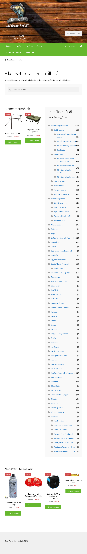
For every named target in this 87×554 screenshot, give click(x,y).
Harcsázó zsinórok (61, 429)
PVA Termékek (56, 377)
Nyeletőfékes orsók (61, 212)
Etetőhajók (55, 286)
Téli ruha (54, 403)
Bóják (53, 233)
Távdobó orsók (59, 220)
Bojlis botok (59, 130)
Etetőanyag (55, 277)
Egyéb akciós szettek (59, 260)
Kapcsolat (30, 53)
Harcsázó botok (60, 181)
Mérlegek (54, 342)
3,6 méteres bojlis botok (66, 141)
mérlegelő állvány (58, 351)
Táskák (54, 399)
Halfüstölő (55, 299)
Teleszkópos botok (61, 194)
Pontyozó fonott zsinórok (64, 447)
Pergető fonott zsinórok (63, 434)
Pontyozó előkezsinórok (63, 443)
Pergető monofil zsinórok (64, 438)
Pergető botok (60, 190)
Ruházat (54, 382)
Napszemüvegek (57, 364)
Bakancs (54, 229)
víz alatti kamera (57, 412)
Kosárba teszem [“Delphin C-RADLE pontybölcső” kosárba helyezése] (33, 141)
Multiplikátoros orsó (59, 355)
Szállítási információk (13, 53)
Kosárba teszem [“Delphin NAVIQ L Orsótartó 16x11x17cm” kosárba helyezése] (53, 507)
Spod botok (61, 150)
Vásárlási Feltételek (34, 46)
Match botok (59, 185)
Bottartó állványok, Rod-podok (63, 238)
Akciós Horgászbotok (59, 125)
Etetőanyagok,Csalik (59, 281)
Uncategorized (57, 408)
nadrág (54, 360)
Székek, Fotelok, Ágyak (60, 395)
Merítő (53, 338)
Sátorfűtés (55, 386)
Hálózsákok (58, 268)
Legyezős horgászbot (59, 334)
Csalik (53, 246)
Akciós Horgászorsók (59, 198)
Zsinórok (54, 416)
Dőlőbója (54, 255)
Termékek (18, 46)
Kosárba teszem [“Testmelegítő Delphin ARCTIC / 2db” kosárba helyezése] (33, 505)
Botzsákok (55, 242)
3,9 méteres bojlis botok (66, 145)
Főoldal (8, 46)
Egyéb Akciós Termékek (60, 264)
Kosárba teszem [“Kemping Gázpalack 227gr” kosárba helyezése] (13, 513)
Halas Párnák (56, 294)
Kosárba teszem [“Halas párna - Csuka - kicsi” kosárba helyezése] (73, 491)
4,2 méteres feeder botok (66, 177)
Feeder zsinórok (60, 421)
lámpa (53, 325)
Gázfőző (54, 290)
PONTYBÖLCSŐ (57, 368)
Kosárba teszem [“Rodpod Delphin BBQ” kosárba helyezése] (13, 142)
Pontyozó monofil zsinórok (65, 451)
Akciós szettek (56, 225)
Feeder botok (59, 154)
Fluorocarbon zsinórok (63, 425)
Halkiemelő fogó (57, 303)
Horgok (54, 316)
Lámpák (54, 329)
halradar (54, 312)
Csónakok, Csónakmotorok (61, 251)
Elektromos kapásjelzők (60, 273)
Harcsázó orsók (60, 207)
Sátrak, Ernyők (56, 390)
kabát (53, 321)
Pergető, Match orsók (62, 216)
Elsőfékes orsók (60, 203)
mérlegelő (55, 347)
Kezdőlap (10, 60)
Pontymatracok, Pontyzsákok (62, 373)
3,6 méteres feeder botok (66, 165)
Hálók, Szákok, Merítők (60, 307)
